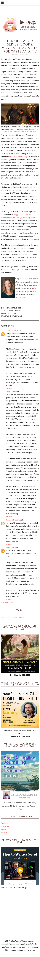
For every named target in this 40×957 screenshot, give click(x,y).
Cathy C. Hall (11, 391)
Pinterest (4, 832)
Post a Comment (7, 602)
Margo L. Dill (6, 313)
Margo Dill (10, 547)
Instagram (5, 826)
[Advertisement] (20, 914)
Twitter (4, 829)
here (34, 291)
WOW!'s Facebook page (18, 156)
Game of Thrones (14, 311)
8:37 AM (9, 599)
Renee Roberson (12, 520)
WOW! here (21, 298)
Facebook (5, 823)
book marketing (10, 308)
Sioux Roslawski (12, 330)
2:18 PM (9, 517)
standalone (17, 316)
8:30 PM (9, 388)
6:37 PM (9, 544)
